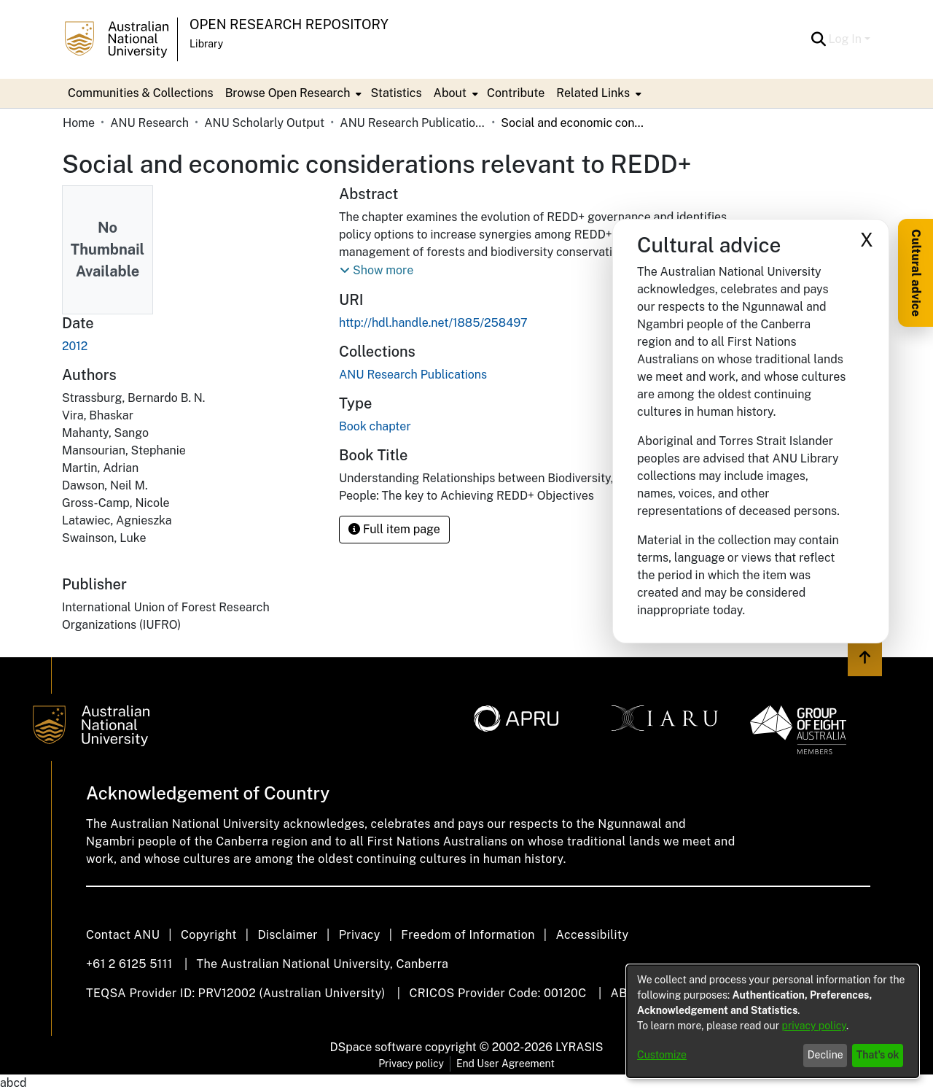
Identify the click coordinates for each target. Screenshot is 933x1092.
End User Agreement (505, 1063)
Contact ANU (123, 935)
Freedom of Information (467, 935)
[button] (819, 39)
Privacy (359, 935)
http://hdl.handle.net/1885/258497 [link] (433, 323)
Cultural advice (916, 273)
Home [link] (79, 123)
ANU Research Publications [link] (412, 123)
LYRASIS (579, 1047)
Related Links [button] (593, 93)
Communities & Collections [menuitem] (141, 93)
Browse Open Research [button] (288, 93)
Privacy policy (411, 1063)
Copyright (209, 935)
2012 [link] (74, 346)
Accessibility (591, 935)
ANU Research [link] (149, 123)
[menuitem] (292, 93)
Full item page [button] (394, 529)
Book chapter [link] (375, 426)
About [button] (450, 93)
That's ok (877, 1055)
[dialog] (772, 1021)
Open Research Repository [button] (289, 24)
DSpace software (376, 1047)
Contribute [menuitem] (515, 93)
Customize (662, 1055)
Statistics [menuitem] (395, 93)
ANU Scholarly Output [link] (264, 123)
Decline (825, 1055)
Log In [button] (846, 39)
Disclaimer (287, 935)
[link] (413, 375)
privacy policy (814, 1025)
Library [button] (206, 44)
